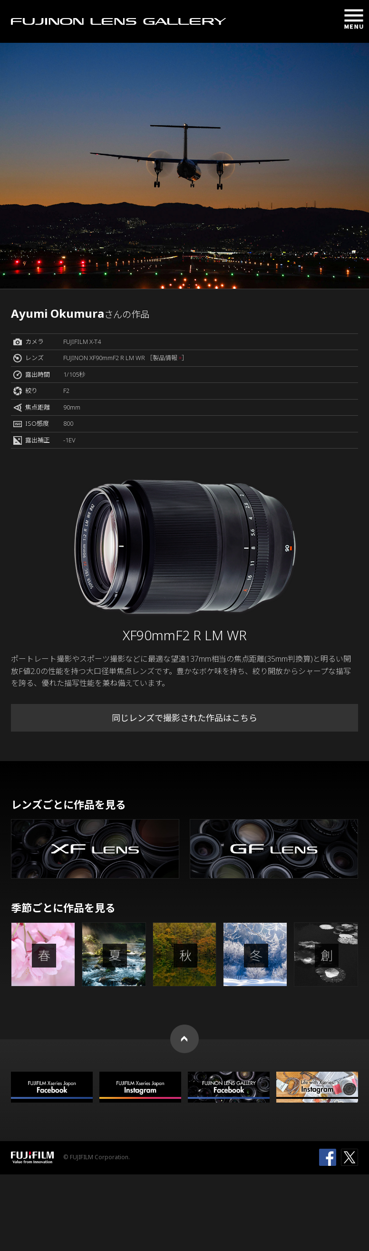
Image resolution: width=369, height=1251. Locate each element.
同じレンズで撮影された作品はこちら (184, 717)
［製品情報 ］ (167, 357)
